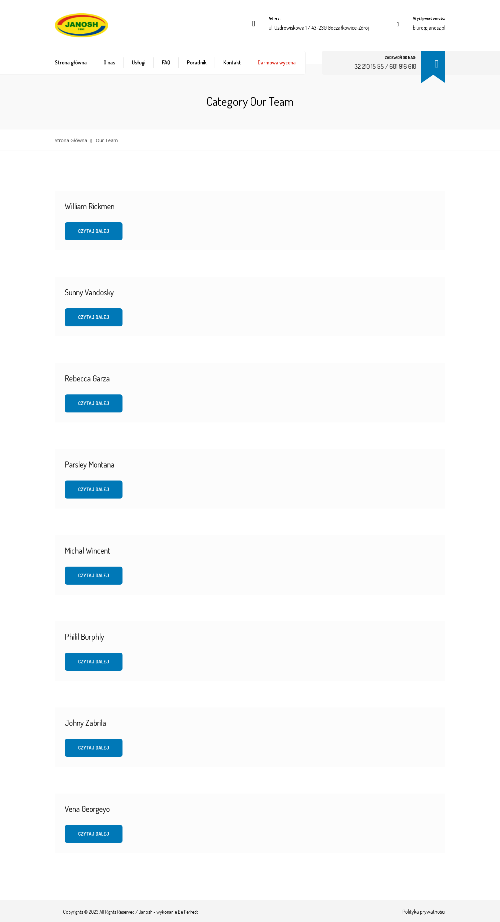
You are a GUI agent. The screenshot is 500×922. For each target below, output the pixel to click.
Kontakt (232, 62)
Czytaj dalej (93, 231)
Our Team (107, 140)
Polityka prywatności (424, 911)
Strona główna (71, 62)
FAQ (166, 62)
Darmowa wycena (277, 62)
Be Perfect (188, 912)
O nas (109, 62)
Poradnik (197, 62)
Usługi (138, 62)
